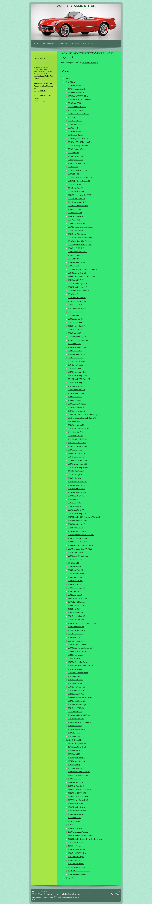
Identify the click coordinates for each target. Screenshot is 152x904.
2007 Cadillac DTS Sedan (77, 404)
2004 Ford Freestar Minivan (78, 673)
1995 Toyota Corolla (75, 365)
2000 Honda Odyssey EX (77, 524)
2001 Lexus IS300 (74, 503)
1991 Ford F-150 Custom (77, 443)
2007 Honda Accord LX (76, 386)
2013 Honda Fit (73, 563)
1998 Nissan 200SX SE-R (77, 793)
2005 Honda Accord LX (76, 457)
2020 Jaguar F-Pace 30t (76, 223)
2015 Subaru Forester (75, 312)
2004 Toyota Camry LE (76, 383)
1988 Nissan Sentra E (75, 613)
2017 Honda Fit (73, 315)
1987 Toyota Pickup (75, 726)
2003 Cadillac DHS (75, 323)
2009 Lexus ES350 (75, 351)
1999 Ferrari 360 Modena (77, 606)
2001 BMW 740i (74, 736)
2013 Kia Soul (73, 167)
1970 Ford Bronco (74, 846)
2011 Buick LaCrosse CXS (77, 110)
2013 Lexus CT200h (75, 436)
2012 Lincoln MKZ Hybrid (77, 439)
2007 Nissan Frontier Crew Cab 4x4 (81, 535)
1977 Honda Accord (75, 768)
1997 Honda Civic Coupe (77, 705)
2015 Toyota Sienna (75, 121)
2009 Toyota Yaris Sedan (77, 234)
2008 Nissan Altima (75, 560)
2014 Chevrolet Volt (75, 712)
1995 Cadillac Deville (76, 864)
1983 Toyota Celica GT (76, 326)
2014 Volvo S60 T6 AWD (77, 630)
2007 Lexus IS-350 (75, 683)
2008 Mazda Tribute (75, 369)
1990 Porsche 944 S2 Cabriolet (79, 772)
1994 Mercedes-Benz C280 (77, 482)
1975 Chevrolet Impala (76, 857)
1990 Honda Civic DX (76, 627)
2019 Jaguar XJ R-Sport (76, 156)
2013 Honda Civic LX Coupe (78, 114)
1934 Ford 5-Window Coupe (78, 775)
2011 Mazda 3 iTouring (76, 361)
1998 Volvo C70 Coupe (76, 453)
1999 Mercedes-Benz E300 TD (79, 542)
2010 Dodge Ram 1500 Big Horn (80, 241)
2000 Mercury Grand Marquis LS (80, 648)
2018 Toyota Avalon (75, 124)
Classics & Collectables (73, 740)
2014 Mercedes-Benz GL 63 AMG (80, 177)
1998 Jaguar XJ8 (74, 609)
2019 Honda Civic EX (76, 131)
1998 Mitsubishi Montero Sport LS (80, 666)
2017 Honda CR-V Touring (77, 107)
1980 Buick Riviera (75, 397)
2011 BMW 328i (74, 259)
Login (117, 891)
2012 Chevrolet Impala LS (77, 284)
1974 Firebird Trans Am (76, 867)
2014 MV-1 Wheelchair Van (78, 206)
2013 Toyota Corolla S (76, 192)
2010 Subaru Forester (75, 358)
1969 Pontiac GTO (74, 860)
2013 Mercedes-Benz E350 (77, 170)
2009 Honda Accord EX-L (77, 252)
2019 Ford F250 (73, 128)
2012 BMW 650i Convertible (78, 291)
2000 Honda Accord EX (76, 262)
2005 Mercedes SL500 (76, 719)
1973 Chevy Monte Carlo (77, 811)
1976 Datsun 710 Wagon (77, 761)
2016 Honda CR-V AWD (77, 531)
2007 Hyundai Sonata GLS (77, 464)
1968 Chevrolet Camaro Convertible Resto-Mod (85, 839)
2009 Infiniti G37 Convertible (78, 556)
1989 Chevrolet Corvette (77, 807)
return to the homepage (90, 63)
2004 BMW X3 (73, 499)
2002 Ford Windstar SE (76, 616)
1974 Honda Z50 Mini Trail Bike (80, 100)
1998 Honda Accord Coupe (77, 521)
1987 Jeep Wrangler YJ (76, 786)
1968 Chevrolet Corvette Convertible (81, 835)
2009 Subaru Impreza (75, 450)
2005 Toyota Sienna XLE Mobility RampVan (84, 414)
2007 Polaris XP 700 (75, 552)
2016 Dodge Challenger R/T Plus (80, 139)
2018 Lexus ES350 (75, 103)
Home (67, 78)
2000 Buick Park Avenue (77, 652)
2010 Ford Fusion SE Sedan (78, 446)
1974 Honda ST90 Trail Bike (78, 96)
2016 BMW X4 (73, 153)
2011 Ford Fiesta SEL (76, 641)
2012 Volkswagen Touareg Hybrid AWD (82, 418)
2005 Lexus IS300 (74, 637)
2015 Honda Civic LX (76, 85)
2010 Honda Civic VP (76, 510)
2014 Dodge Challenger (76, 729)
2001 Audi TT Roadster (76, 489)
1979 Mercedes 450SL (76, 821)
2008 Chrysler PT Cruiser (77, 644)
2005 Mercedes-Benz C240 (77, 273)
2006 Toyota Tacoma (75, 655)
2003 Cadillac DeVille (76, 694)
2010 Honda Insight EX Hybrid (79, 715)
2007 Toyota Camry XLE (77, 372)
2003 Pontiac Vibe (74, 478)
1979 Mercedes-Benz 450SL (78, 797)
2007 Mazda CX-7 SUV (76, 496)
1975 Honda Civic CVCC (77, 93)
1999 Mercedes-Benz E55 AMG (79, 195)
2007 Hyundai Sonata (75, 160)
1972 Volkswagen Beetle (77, 89)
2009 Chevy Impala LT (76, 506)
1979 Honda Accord (75, 779)
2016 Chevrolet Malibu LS (77, 393)
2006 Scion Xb (73, 591)
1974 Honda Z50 (74, 754)
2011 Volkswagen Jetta (76, 475)
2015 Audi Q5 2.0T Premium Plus (80, 142)
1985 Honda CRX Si (75, 782)
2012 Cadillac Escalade (76, 471)
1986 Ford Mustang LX (76, 411)
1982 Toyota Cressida (75, 804)
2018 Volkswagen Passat (77, 149)
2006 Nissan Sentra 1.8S (77, 330)
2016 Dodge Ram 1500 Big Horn (80, 245)
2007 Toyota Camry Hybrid (78, 468)
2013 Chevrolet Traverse (77, 298)
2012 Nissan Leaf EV (75, 432)
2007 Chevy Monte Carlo (77, 308)
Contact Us (69, 878)
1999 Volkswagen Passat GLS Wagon (81, 276)
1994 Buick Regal (74, 584)
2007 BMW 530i (74, 676)
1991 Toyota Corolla (75, 680)
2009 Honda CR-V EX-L (77, 280)
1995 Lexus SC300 (75, 577)
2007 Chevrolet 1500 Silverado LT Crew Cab (84, 517)
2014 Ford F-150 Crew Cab (78, 340)
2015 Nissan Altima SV (76, 199)
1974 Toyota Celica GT (76, 758)
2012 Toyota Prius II (75, 188)
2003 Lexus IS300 (74, 333)
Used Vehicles (70, 82)
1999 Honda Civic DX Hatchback (80, 697)
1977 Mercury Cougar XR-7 (78, 800)
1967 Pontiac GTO (74, 344)
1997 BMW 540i (74, 421)
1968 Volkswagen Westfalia (78, 832)
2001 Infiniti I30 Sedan (76, 708)
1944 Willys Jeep (74, 765)
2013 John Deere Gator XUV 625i (80, 549)
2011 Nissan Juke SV (75, 634)
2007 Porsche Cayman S (76, 588)
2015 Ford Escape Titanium (78, 146)
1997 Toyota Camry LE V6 (77, 376)
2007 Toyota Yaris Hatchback (78, 429)
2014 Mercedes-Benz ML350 (78, 301)
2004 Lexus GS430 (75, 305)
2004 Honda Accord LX (76, 354)
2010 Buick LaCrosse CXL (77, 460)
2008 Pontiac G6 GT (75, 319)
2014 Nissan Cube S (75, 184)
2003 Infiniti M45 (74, 209)
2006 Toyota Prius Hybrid (77, 570)
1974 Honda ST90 (74, 751)
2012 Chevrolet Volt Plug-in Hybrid (80, 379)
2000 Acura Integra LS (76, 425)
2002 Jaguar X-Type (75, 669)
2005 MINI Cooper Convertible (79, 181)
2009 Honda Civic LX (76, 567)
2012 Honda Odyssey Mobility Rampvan (82, 269)
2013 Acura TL (73, 294)
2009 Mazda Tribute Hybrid (78, 163)
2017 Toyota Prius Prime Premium (80, 227)
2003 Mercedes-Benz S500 (77, 538)
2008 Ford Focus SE (75, 659)
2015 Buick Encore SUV (77, 407)
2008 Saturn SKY (74, 266)
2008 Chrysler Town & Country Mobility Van (84, 623)
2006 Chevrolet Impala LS (77, 287)
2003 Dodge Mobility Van (77, 347)
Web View (115, 894)
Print (35, 891)
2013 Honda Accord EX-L (77, 492)
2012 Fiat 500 (73, 117)
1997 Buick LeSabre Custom (78, 662)
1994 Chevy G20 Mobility (77, 598)
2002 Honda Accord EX (76, 390)
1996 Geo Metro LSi (75, 216)
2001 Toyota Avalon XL (76, 690)
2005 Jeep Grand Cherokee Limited (80, 545)
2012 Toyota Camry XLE (77, 202)
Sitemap (43, 891)
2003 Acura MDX (74, 400)
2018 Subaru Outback (76, 135)
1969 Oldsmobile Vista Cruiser (79, 871)
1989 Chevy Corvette (75, 733)
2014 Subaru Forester (75, 230)
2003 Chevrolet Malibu (76, 574)
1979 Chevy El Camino (76, 602)
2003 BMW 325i (74, 174)
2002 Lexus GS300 (75, 595)
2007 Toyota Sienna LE (76, 701)
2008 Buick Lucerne (75, 581)
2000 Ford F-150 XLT (76, 248)
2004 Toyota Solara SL (76, 620)
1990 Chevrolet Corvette (77, 874)
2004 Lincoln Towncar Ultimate (79, 722)
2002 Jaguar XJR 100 (75, 528)
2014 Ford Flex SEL (75, 255)
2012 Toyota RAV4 (75, 213)
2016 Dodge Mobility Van (77, 337)
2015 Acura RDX (74, 220)
